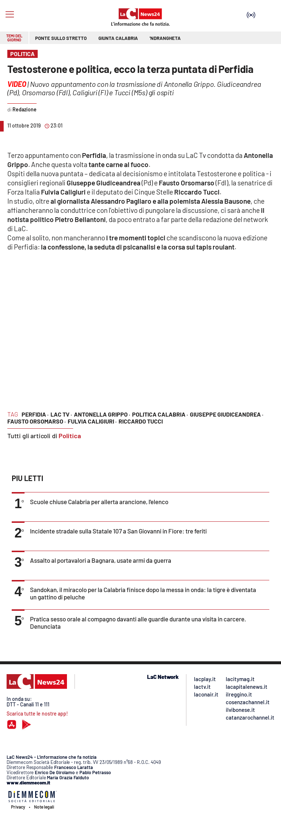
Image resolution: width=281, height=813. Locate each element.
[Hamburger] (9, 14)
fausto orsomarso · (36, 421)
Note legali (44, 806)
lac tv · (61, 414)
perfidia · (35, 414)
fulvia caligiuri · (92, 421)
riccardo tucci (141, 421)
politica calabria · (160, 414)
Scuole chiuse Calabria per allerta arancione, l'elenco (99, 501)
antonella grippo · (102, 414)
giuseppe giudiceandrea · (226, 414)
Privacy (18, 806)
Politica (70, 436)
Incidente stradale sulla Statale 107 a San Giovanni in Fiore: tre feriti (118, 531)
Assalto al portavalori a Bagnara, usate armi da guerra (100, 560)
